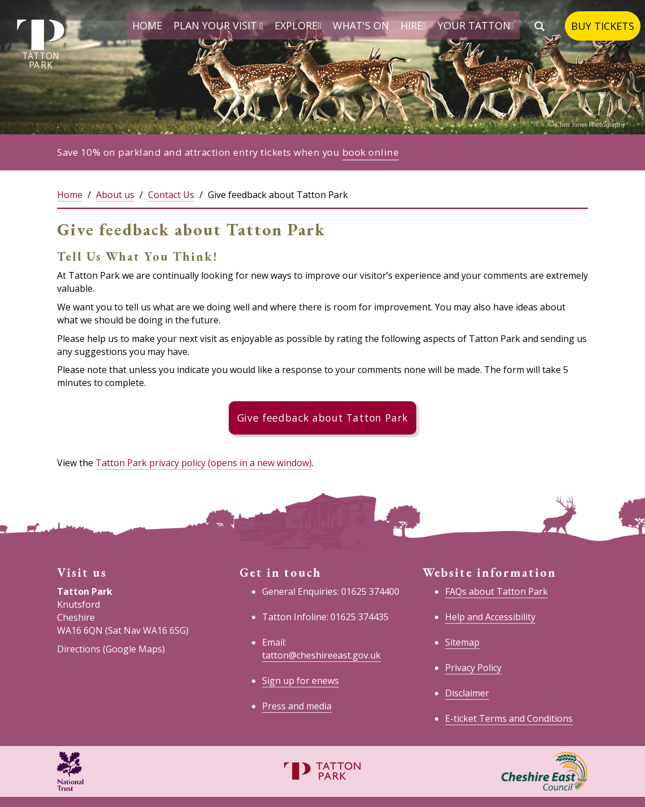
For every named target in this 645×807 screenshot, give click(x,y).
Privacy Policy (473, 667)
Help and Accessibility (490, 617)
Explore (297, 25)
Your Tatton (476, 25)
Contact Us (171, 194)
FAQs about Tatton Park (496, 591)
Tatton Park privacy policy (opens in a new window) (203, 463)
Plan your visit (218, 25)
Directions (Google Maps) (111, 649)
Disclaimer (467, 693)
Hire (413, 25)
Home (147, 25)
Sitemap (462, 642)
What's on (361, 25)
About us (115, 194)
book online (370, 152)
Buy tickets (602, 26)
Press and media (297, 706)
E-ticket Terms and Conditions (509, 718)
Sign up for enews (300, 680)
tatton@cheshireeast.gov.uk (321, 655)
